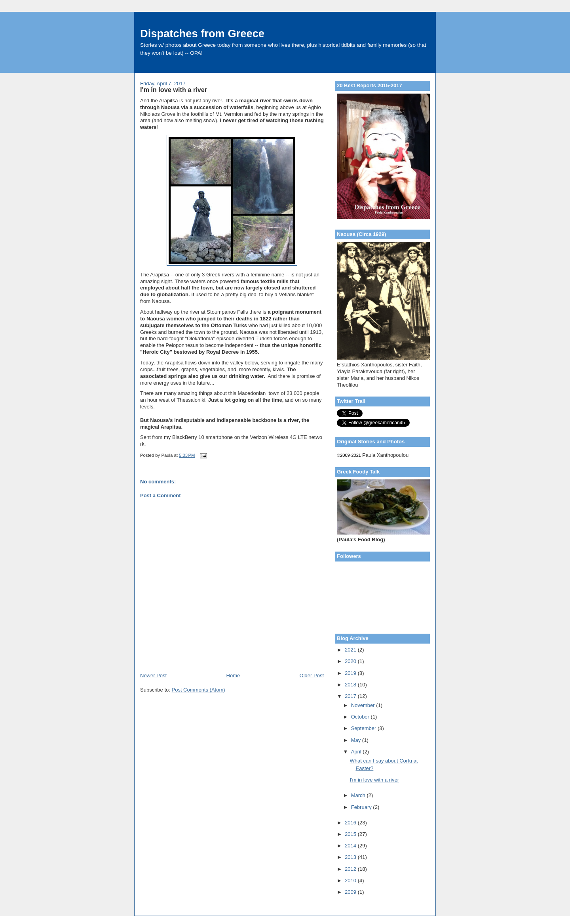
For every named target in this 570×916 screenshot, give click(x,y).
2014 (351, 846)
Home (233, 675)
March (359, 795)
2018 (351, 685)
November (363, 705)
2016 (351, 823)
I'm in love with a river (374, 780)
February (362, 807)
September (364, 728)
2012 (351, 869)
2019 (351, 673)
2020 (351, 661)
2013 (351, 857)
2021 (351, 650)
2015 (351, 834)
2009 (351, 892)
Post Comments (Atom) (198, 690)
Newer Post (153, 675)
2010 (351, 880)
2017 (351, 696)
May (356, 740)
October (361, 717)
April (357, 752)
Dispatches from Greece (202, 33)
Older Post (312, 675)
